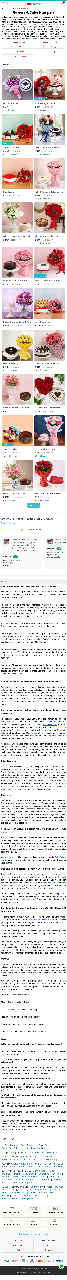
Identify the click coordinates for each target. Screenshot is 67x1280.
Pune (51, 1170)
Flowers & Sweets (18, 42)
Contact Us (49, 1250)
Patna (56, 1179)
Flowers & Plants (17, 47)
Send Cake (44, 1145)
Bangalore (27, 1182)
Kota (52, 1192)
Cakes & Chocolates (18, 56)
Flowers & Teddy (49, 47)
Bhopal (53, 1176)
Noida (16, 1176)
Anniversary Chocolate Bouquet (45, 1166)
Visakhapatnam (10, 1182)
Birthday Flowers (25, 1156)
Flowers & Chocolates (49, 42)
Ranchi (19, 1179)
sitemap (49, 1245)
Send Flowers (28, 1145)
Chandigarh (39, 1170)
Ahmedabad (43, 1179)
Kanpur (30, 1179)
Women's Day (36, 1152)
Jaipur (43, 1176)
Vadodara (7, 1179)
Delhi (17, 1173)
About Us (18, 1240)
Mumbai (6, 1173)
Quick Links (7, 1139)
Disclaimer (47, 1272)
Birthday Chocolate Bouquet (39, 1159)
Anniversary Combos (13, 1166)
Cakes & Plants (18, 51)
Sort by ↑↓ (7, 65)
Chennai (57, 1173)
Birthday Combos (11, 1159)
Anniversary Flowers (30, 1163)
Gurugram (28, 1173)
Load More (33, 505)
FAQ (18, 1250)
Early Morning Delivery (37, 1148)
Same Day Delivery (12, 1148)
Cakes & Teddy (49, 51)
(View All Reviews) (9, 523)
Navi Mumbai (29, 1176)
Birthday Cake (45, 1156)
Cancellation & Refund (18, 1245)
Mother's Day (54, 1152)
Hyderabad (43, 1173)
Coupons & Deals (48, 1240)
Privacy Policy (36, 1272)
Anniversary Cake (53, 1163)
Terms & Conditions (22, 1272)
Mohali (5, 1176)
